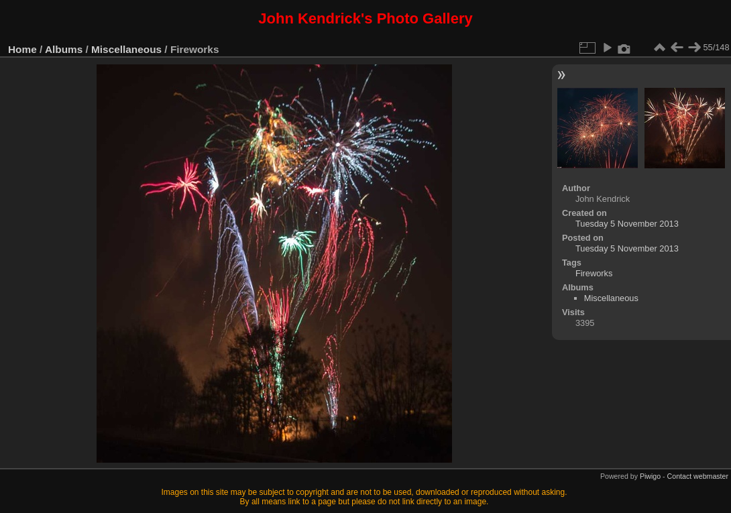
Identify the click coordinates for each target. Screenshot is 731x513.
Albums (63, 49)
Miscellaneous (126, 49)
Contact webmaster (697, 476)
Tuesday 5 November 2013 (627, 224)
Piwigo (650, 476)
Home (22, 49)
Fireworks (593, 273)
